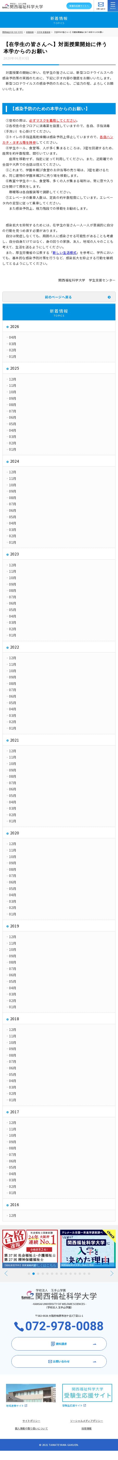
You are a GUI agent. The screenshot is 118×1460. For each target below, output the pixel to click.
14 (89, 1274)
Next (111, 1273)
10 (70, 1274)
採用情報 (86, 1428)
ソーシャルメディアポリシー (86, 1421)
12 (80, 1274)
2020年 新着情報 (43, 32)
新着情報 (30, 32)
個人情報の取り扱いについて (31, 1428)
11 (75, 1274)
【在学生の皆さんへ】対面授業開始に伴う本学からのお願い (78, 32)
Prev (6, 1273)
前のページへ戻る (58, 297)
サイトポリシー (31, 1421)
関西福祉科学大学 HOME (12, 32)
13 (84, 1274)
